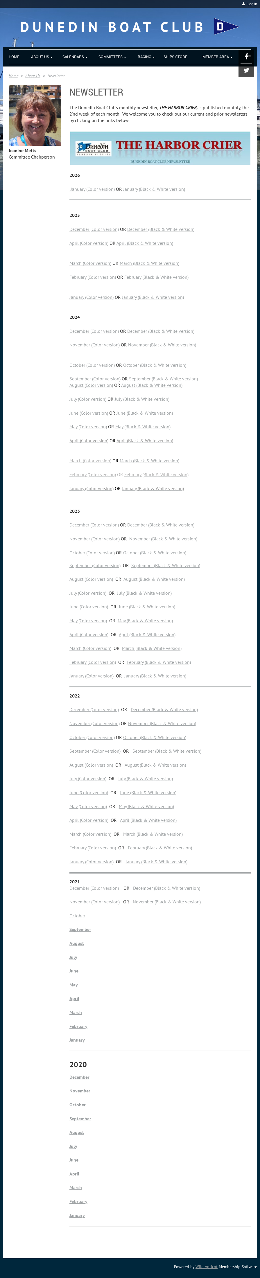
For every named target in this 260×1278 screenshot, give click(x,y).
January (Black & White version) (154, 189)
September (80, 929)
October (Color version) (92, 365)
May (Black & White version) (143, 426)
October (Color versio (90, 737)
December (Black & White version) (160, 229)
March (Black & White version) (149, 263)
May (73, 985)
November (139, 539)
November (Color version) (94, 345)
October (77, 915)
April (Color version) (88, 243)
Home (13, 75)
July (73, 957)
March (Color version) (90, 263)
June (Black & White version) (144, 413)
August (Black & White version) (151, 385)
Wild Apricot (207, 1266)
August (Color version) (91, 385)
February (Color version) (92, 277)
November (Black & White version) (162, 345)
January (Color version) (92, 189)
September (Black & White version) (163, 379)
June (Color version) (88, 413)
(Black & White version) (173, 539)
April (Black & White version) (144, 243)
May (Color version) (88, 426)
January (77, 1040)
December (79, 1077)
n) (113, 737)
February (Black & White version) (156, 277)
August (76, 943)
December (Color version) (94, 229)
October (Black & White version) (154, 365)
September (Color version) (95, 379)
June (73, 971)
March (75, 1012)
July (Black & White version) (142, 399)
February (78, 1026)
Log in (252, 3)
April (74, 998)
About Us (32, 75)
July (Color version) (87, 399)
